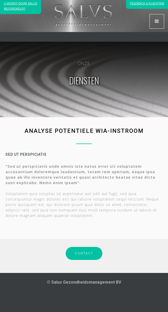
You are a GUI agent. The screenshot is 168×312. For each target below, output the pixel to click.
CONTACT (84, 253)
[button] (157, 21)
